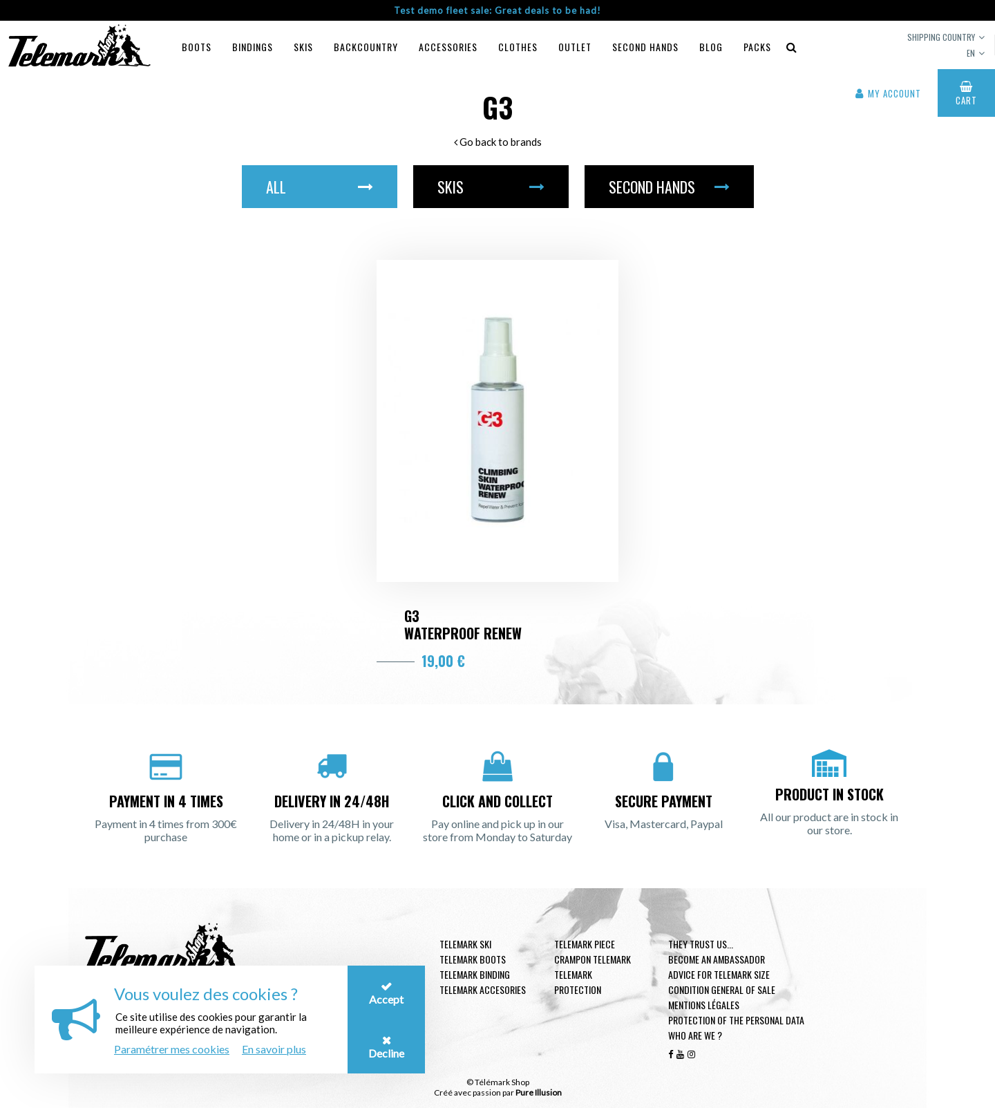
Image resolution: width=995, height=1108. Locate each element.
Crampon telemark (592, 959)
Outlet (574, 46)
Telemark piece (584, 944)
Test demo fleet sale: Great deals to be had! (497, 10)
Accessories (448, 46)
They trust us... (700, 944)
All (319, 187)
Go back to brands (498, 141)
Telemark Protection (577, 982)
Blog (711, 46)
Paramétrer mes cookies (171, 1048)
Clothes (518, 46)
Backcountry (366, 46)
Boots (196, 46)
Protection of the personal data (736, 1020)
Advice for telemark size (719, 974)
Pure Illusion (538, 1092)
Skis (303, 46)
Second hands (645, 46)
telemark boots (472, 959)
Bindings (252, 46)
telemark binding (474, 974)
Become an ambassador (716, 959)
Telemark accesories (482, 989)
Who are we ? (695, 1035)
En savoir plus (274, 1048)
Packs (757, 46)
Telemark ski (465, 944)
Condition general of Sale (721, 989)
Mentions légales (703, 1004)
